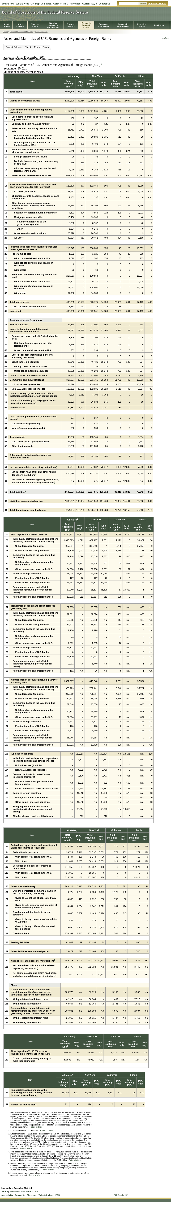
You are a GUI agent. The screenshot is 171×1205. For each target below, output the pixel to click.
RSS (65, 3)
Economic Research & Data (21, 32)
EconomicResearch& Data (86, 25)
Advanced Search (157, 3)
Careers (57, 3)
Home (5, 32)
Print (166, 38)
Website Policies (46, 1195)
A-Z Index (46, 3)
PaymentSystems (71, 25)
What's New (8, 3)
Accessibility (7, 1195)
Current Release (14, 47)
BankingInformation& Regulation (53, 25)
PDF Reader (119, 1195)
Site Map (35, 3)
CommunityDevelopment (123, 25)
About (28, 47)
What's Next (22, 3)
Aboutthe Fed (6, 25)
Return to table (36, 1127)
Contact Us (104, 3)
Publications (159, 25)
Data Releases (41, 32)
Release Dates (41, 47)
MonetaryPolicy (35, 25)
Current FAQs (89, 3)
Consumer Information (103, 25)
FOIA (57, 1195)
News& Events (20, 25)
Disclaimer (31, 1195)
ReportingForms (141, 25)
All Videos (75, 3)
